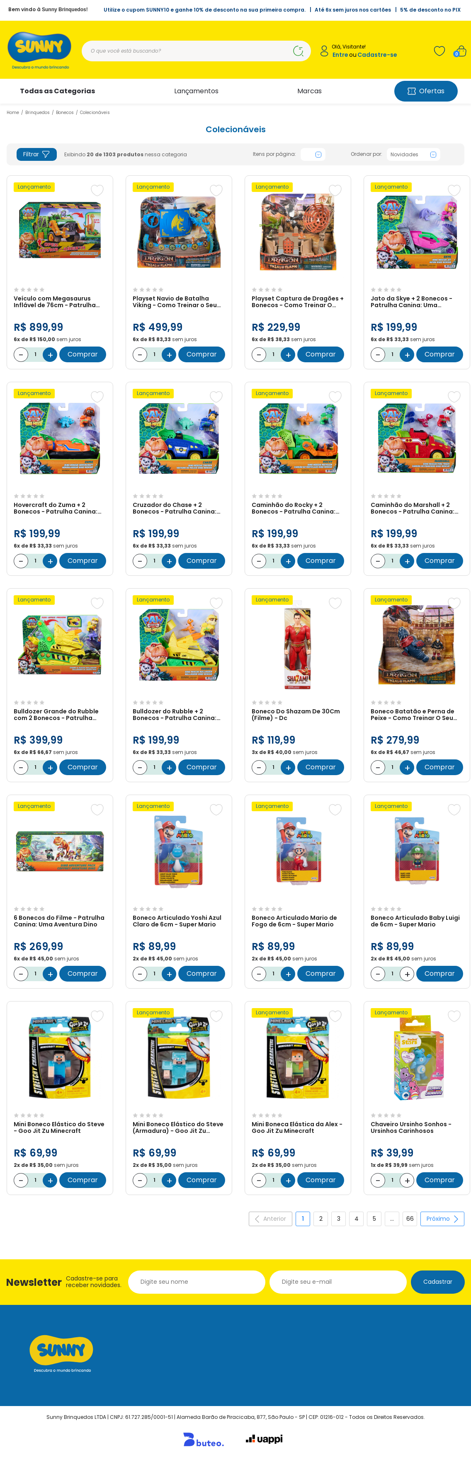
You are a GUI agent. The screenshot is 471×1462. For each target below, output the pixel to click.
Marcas (309, 91)
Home (13, 112)
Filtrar (36, 154)
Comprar (83, 354)
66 (410, 1219)
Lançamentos (196, 91)
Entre (340, 55)
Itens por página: (274, 154)
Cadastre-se (377, 55)
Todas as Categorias (57, 91)
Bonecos (65, 112)
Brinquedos (37, 112)
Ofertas (426, 91)
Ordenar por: (366, 154)
